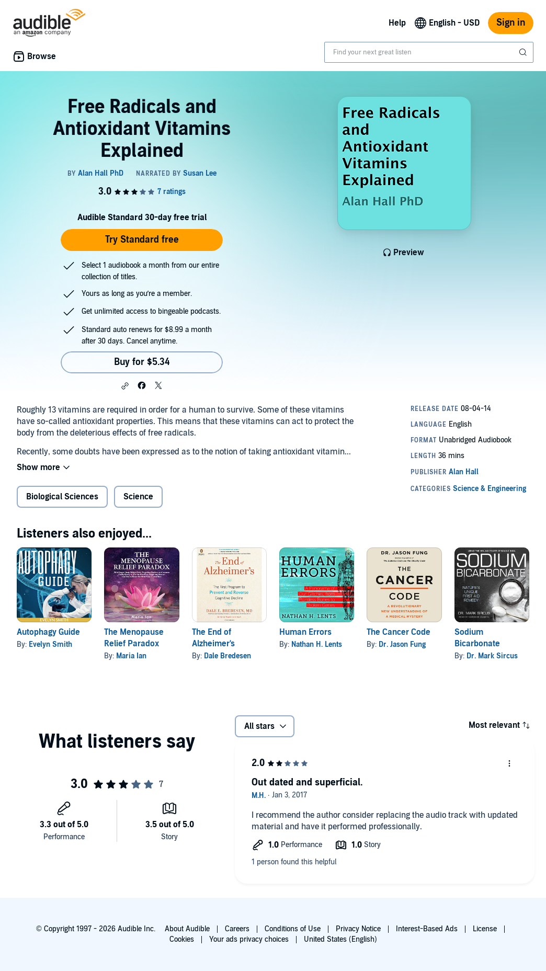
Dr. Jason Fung (402, 644)
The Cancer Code (398, 632)
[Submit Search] (524, 52)
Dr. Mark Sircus (492, 656)
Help (397, 23)
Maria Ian (131, 656)
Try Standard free (142, 239)
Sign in (510, 22)
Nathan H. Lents (316, 644)
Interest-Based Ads (427, 928)
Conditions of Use (293, 928)
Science (138, 497)
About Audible (187, 928)
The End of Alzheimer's (213, 638)
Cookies (181, 939)
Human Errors (305, 632)
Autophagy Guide (48, 632)
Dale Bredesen (227, 656)
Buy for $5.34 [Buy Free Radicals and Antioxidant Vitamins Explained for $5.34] (142, 362)
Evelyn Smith (50, 644)
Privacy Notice (358, 928)
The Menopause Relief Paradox (134, 638)
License (485, 928)
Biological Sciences (62, 497)
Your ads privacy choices (249, 939)
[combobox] (428, 52)
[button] (125, 386)
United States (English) (340, 939)
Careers (237, 928)
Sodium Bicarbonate (477, 638)
